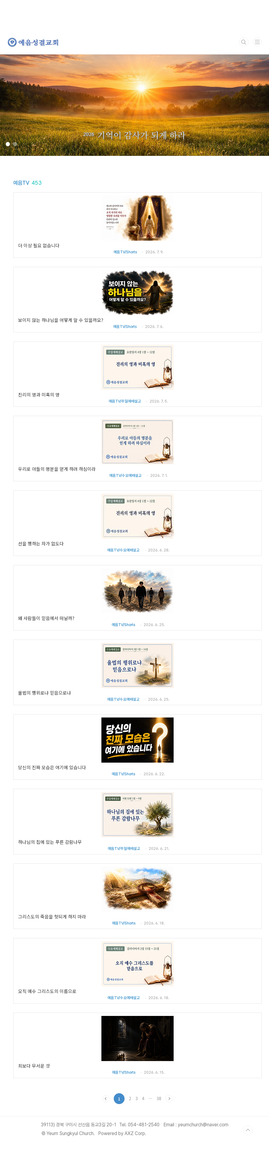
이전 (106, 1098)
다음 (169, 1098)
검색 (243, 42)
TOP (248, 1130)
